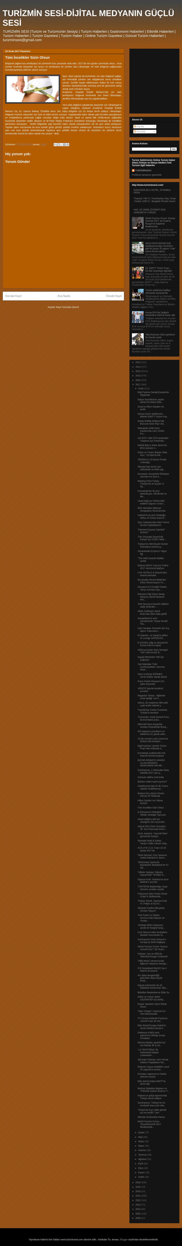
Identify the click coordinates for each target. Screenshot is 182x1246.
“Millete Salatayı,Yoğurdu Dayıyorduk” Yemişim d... (151, 873)
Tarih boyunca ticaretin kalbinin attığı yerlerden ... (153, 605)
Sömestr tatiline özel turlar (151, 777)
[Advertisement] (63, 263)
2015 (138, 375)
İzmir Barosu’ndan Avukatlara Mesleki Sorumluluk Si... (152, 933)
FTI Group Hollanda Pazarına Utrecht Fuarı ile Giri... (152, 1019)
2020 (138, 1191)
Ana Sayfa (64, 296)
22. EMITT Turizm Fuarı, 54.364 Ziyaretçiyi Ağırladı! (158, 269)
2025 (138, 1213)
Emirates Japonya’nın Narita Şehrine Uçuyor (152, 1075)
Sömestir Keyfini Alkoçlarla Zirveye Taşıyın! (151, 909)
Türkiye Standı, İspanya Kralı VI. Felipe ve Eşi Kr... (152, 902)
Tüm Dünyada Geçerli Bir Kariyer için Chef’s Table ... (152, 538)
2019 (138, 1187)
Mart (140, 1137)
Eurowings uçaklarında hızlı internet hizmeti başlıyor (151, 754)
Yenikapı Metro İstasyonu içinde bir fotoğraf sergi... (151, 926)
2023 (138, 1204)
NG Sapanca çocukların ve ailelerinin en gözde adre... (152, 732)
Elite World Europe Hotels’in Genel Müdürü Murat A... (152, 1026)
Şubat (141, 1132)
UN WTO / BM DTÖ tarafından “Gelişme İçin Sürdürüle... (153, 439)
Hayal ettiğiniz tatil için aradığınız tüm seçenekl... (152, 820)
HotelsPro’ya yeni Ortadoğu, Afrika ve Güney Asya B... (152, 516)
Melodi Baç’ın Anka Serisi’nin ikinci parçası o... (152, 446)
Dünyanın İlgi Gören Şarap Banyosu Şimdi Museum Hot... (151, 597)
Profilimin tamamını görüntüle (147, 175)
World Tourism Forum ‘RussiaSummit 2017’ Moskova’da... (149, 1124)
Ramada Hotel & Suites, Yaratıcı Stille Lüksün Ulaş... (153, 842)
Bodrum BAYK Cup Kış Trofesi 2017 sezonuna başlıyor (153, 566)
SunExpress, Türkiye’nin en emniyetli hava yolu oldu (151, 1104)
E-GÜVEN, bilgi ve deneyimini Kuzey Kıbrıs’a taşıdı (153, 644)
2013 (138, 367)
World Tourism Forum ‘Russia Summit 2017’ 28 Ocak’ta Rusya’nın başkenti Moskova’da (160, 222)
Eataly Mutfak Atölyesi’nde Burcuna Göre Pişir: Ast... (152, 422)
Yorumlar (139, 131)
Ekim (141, 1168)
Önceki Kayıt (114, 296)
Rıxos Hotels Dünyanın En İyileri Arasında (151, 682)
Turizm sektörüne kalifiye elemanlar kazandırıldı (157, 291)
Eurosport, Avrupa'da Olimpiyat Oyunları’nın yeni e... (153, 475)
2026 (138, 1218)
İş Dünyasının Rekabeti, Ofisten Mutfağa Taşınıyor (152, 813)
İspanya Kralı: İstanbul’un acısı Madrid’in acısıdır (153, 880)
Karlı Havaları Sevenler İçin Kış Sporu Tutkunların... (153, 629)
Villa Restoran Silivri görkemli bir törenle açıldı (160, 336)
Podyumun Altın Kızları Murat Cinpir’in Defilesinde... (152, 895)
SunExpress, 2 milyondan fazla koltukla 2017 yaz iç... (153, 771)
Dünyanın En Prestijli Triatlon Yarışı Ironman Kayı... (152, 588)
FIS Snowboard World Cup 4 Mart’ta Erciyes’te (152, 969)
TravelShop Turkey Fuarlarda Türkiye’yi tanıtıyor (152, 711)
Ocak (141, 388)
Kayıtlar (139, 126)
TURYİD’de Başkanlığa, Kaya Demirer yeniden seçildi (152, 888)
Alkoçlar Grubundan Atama (151, 1117)
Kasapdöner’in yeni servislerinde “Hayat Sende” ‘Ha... (153, 621)
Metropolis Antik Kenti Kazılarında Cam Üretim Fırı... (151, 431)
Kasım (141, 1172)
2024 (138, 1209)
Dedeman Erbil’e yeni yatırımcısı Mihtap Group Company (151, 1035)
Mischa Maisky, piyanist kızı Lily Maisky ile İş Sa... (152, 1044)
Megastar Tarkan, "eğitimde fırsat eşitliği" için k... (151, 697)
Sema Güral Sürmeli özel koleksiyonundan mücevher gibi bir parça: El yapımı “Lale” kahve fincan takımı (160, 247)
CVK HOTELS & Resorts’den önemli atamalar (152, 574)
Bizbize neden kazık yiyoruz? (152, 781)
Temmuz (142, 1154)
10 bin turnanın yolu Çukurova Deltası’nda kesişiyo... (153, 740)
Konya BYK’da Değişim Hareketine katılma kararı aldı (160, 314)
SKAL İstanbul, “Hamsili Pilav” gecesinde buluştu (153, 835)
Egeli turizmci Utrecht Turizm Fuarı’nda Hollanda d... (152, 747)
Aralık (141, 1177)
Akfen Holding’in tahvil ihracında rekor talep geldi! (152, 612)
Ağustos (142, 1159)
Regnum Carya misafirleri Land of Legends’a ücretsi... (153, 1068)
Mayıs (141, 1145)
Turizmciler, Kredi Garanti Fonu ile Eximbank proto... (153, 718)
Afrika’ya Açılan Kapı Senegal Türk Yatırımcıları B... (153, 651)
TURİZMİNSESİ (143, 170)
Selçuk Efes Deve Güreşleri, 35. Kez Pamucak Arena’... (152, 827)
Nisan (141, 1141)
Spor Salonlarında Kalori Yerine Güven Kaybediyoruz (153, 523)
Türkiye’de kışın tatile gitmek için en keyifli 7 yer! (152, 1111)
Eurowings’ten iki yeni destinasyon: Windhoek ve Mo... (152, 494)
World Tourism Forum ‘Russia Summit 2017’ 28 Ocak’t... (152, 948)
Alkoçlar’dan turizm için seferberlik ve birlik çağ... (151, 468)
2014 (138, 371)
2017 (138, 384)
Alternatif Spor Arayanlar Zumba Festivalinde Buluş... (153, 725)
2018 (138, 1182)
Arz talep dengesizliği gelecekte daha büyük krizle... (150, 978)
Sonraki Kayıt (13, 296)
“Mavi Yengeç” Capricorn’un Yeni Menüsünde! (152, 1012)
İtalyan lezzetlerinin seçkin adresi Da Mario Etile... (151, 401)
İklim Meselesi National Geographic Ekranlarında (151, 509)
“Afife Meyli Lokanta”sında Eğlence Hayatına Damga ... (153, 962)
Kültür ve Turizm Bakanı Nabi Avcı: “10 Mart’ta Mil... (152, 453)
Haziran (142, 1150)
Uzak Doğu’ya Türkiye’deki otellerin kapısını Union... (151, 502)
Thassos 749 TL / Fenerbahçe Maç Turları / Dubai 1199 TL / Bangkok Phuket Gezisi (155, 200)
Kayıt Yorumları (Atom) (67, 307)
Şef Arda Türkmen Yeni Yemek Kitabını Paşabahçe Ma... (153, 1061)
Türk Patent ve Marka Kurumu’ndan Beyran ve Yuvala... (151, 918)
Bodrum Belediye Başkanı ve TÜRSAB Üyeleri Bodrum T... (153, 1089)
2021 (138, 1195)
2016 (138, 380)
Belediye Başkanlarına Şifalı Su (153, 992)
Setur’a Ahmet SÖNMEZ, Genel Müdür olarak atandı (152, 675)
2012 (138, 362)
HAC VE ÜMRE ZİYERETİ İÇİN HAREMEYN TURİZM (150, 211)
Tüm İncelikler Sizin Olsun (151, 807)
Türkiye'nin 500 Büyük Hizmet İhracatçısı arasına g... (153, 545)
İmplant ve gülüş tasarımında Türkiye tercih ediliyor (152, 1097)
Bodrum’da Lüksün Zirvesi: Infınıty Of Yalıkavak (151, 794)
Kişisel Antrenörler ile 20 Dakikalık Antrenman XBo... (153, 986)
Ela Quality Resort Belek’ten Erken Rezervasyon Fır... (152, 581)
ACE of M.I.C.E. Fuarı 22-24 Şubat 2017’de (152, 849)
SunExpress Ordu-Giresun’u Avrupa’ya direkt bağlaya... (152, 940)
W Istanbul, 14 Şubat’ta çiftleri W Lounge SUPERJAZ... (153, 636)
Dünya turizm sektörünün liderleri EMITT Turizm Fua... (153, 415)
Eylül (141, 1163)
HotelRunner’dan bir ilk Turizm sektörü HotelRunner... (153, 787)
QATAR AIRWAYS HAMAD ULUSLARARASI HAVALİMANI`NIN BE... (151, 763)
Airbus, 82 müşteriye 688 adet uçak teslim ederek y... (153, 704)
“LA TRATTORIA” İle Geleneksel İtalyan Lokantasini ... (148, 1052)
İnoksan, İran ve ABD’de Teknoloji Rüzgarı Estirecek (153, 955)
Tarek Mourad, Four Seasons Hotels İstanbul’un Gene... (152, 856)
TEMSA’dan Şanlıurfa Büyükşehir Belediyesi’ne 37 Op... (153, 865)
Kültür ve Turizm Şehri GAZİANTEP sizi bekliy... (151, 998)
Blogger (124, 1239)
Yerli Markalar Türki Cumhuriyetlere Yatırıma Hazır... (151, 667)
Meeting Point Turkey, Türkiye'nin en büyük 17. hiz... (151, 484)
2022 (138, 1200)
